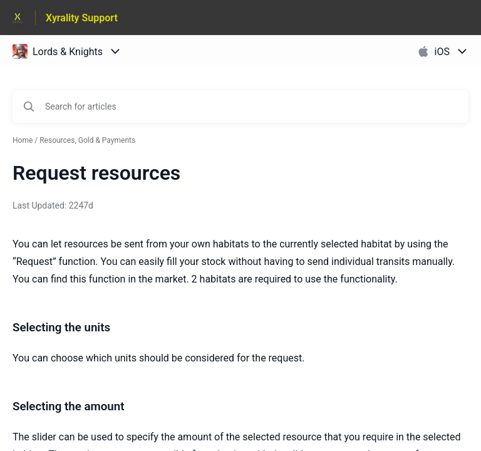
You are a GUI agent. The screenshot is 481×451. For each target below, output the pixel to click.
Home (23, 140)
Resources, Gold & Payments (87, 140)
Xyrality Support (82, 18)
